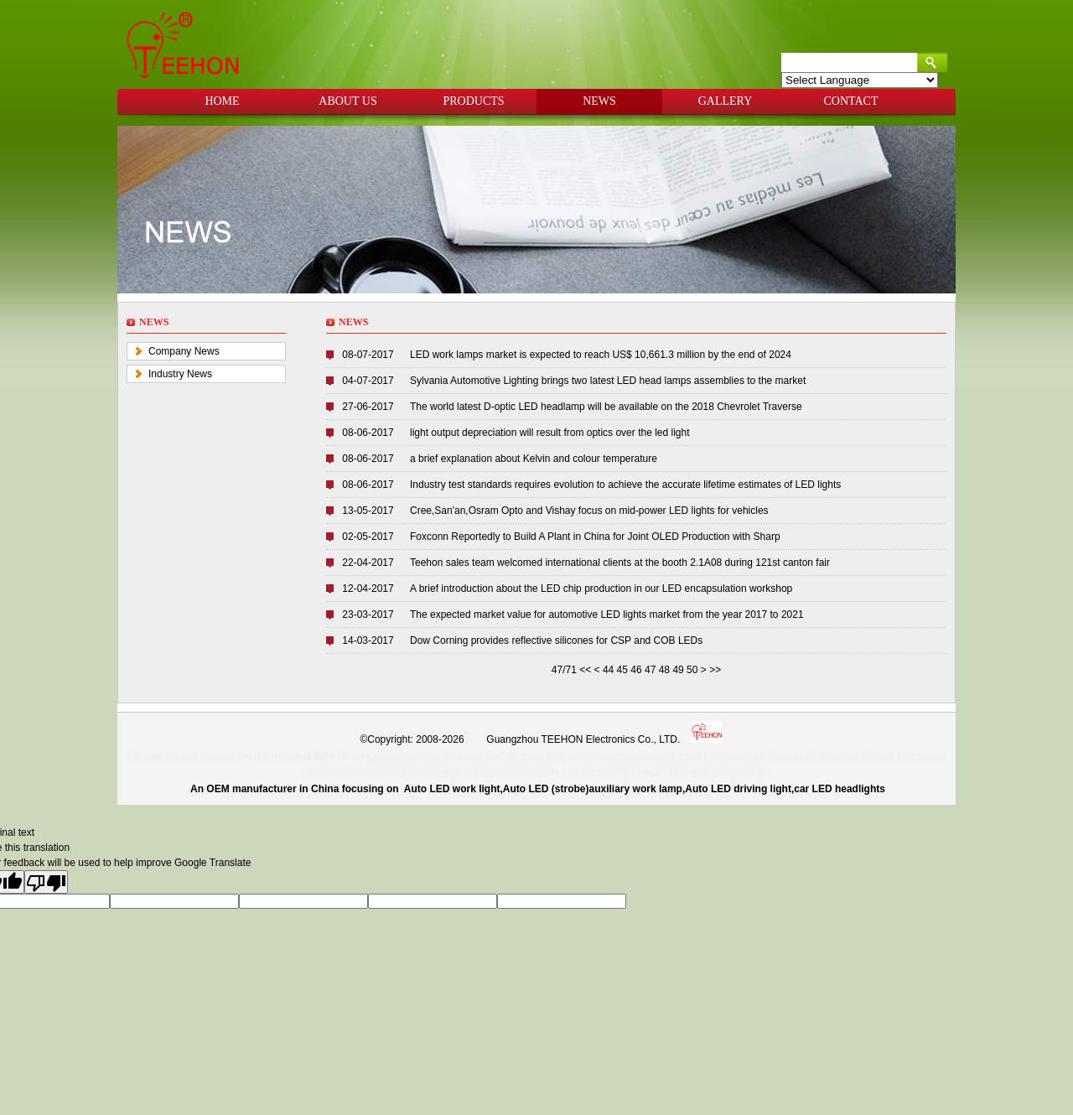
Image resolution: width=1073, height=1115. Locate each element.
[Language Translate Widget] (859, 80)
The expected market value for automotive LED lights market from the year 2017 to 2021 (607, 614)
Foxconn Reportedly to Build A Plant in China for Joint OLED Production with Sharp (595, 536)
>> (715, 670)
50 (692, 670)
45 (622, 670)
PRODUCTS (473, 101)
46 (635, 670)
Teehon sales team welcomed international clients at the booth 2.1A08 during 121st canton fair (620, 562)
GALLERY (725, 101)
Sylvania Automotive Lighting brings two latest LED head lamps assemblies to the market (608, 380)
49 (677, 670)
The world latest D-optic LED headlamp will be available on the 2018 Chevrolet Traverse (606, 406)
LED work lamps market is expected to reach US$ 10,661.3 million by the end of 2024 (600, 354)
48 (664, 670)
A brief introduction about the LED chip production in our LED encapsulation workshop (601, 588)
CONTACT (851, 101)
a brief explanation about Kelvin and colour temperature (533, 458)
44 (608, 670)
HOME (222, 101)
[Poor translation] (46, 882)
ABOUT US (347, 101)
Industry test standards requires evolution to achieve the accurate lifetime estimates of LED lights (625, 484)
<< (586, 670)
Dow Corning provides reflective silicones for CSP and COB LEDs (556, 640)
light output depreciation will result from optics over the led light (550, 432)
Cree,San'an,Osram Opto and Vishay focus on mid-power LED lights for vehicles (589, 510)
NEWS (599, 101)
